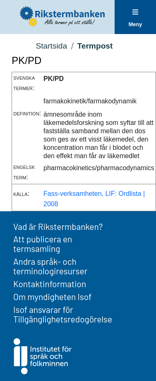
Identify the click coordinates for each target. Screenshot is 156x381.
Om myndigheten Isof (52, 296)
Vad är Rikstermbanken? (58, 226)
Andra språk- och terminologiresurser (50, 266)
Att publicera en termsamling (42, 244)
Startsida (51, 46)
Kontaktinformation (49, 283)
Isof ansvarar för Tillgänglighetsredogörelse (62, 314)
